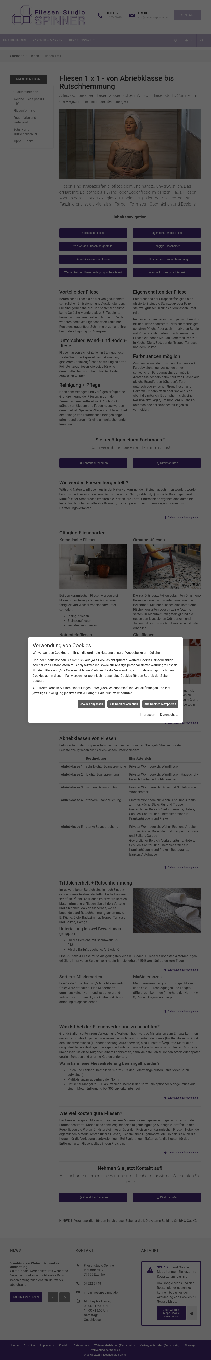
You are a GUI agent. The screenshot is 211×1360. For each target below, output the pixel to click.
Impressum (148, 715)
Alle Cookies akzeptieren (160, 704)
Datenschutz (169, 715)
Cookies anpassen (91, 704)
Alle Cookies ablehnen (124, 704)
